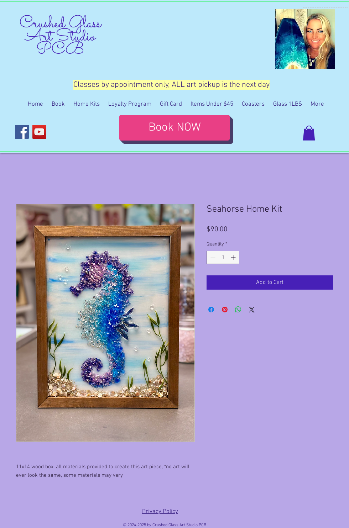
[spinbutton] (223, 257)
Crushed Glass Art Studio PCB (60, 37)
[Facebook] (22, 132)
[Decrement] (212, 257)
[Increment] (233, 257)
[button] (309, 133)
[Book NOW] (174, 128)
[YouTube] (39, 132)
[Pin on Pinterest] (224, 309)
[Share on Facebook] (211, 309)
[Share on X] (252, 309)
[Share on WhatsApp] (238, 309)
